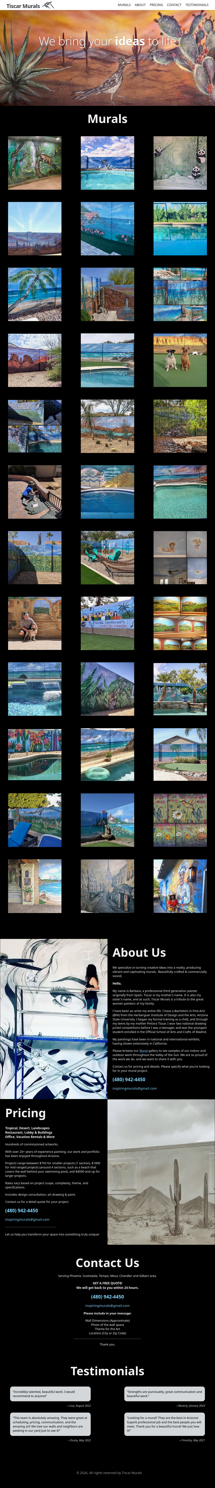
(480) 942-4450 (129, 1079)
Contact (174, 5)
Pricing (156, 5)
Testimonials (196, 5)
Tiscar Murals (23, 6)
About (140, 5)
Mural (143, 1051)
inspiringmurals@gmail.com (135, 1088)
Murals (124, 5)
